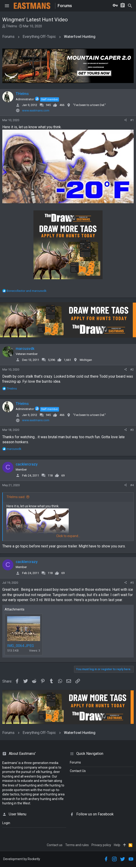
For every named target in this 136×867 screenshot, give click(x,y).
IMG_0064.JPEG (20, 646)
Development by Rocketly (21, 859)
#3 (132, 430)
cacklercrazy (27, 464)
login (6, 823)
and (27, 291)
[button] (7, 5)
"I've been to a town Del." (89, 105)
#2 (132, 369)
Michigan (86, 360)
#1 (132, 120)
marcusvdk (25, 348)
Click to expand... (68, 536)
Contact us (54, 845)
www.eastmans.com (35, 110)
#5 (132, 582)
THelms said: (15, 497)
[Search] (130, 5)
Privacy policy (101, 845)
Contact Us (78, 771)
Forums (75, 762)
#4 (132, 485)
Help (117, 845)
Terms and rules (77, 845)
